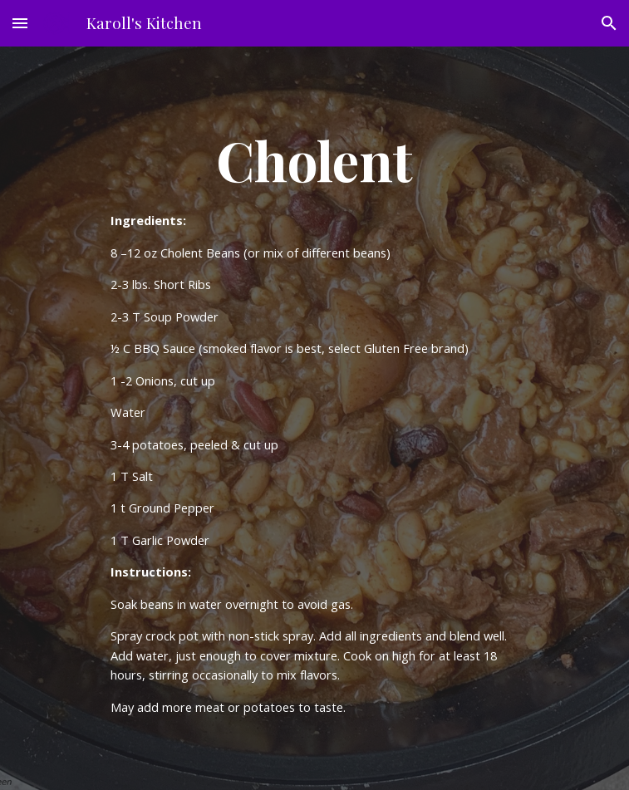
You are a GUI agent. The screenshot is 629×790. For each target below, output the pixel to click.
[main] (314, 418)
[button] (20, 23)
